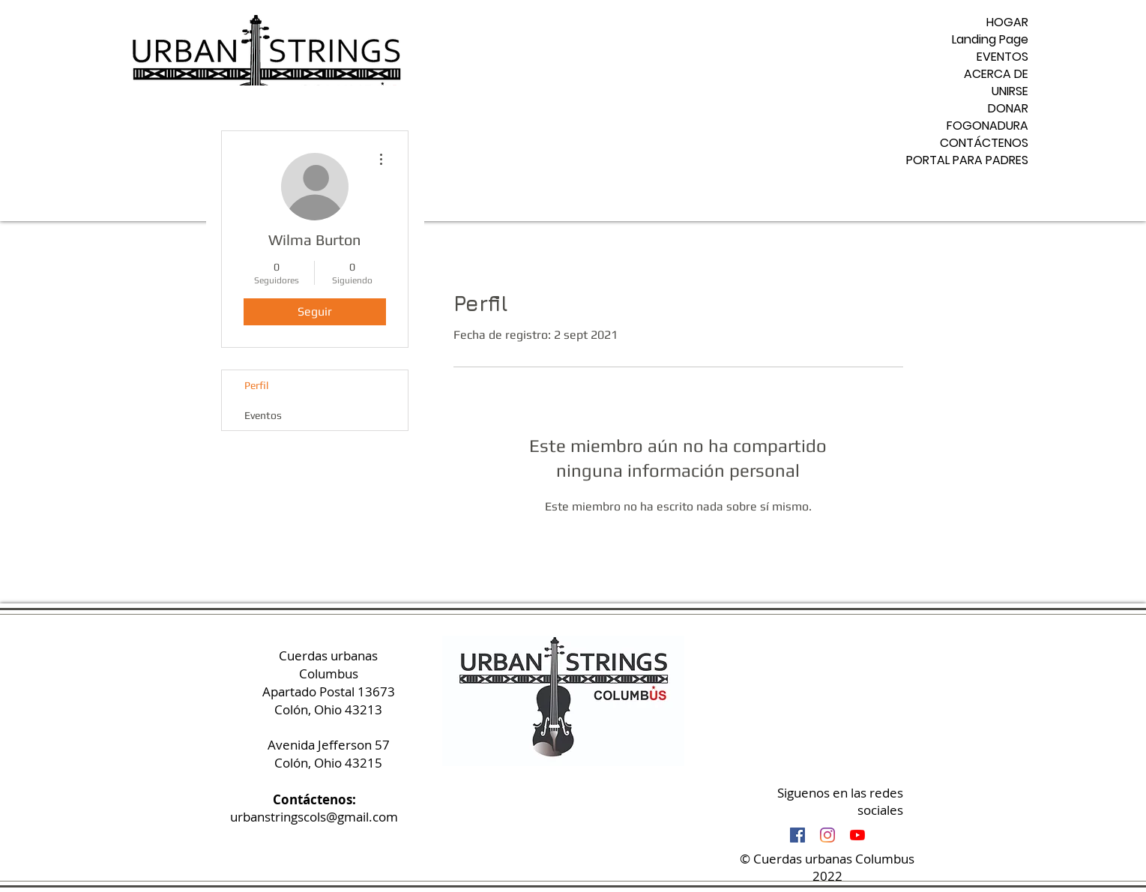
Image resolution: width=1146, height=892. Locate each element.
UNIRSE (1010, 91)
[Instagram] (827, 835)
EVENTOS (1002, 56)
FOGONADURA (987, 125)
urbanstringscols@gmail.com (314, 816)
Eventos (263, 415)
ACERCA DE (996, 73)
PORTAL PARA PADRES (971, 160)
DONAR (1008, 108)
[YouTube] (857, 835)
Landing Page (990, 39)
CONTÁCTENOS (984, 142)
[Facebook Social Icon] (797, 835)
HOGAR (1007, 22)
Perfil (256, 385)
